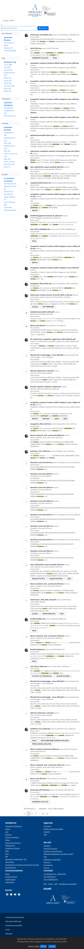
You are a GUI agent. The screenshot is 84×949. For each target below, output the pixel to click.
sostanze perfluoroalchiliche (55, 740)
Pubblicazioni (10, 879)
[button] (9, 20)
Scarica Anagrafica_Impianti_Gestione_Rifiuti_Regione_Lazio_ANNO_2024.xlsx (55, 198)
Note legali (8, 933)
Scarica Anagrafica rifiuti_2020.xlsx (65, 284)
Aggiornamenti (11, 877)
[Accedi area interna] (47, 889)
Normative (9, 116)
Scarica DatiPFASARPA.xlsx (56, 619)
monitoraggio (48, 614)
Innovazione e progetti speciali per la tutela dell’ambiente (22, 866)
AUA (7, 854)
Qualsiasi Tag (10, 62)
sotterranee (48, 307)
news (8, 65)
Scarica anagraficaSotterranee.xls (63, 183)
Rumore (8, 835)
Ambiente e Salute (12, 848)
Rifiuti (7, 840)
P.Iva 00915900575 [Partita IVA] (51, 879)
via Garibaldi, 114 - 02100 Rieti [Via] (55, 874)
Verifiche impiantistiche (53, 851)
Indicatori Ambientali (13, 826)
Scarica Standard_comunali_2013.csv (66, 515)
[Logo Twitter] (11, 894)
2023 (69, 579)
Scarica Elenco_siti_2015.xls (55, 325)
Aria (6, 832)
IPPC (7, 851)
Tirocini (46, 868)
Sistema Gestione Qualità (53, 829)
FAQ (45, 857)
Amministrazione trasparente (14, 917)
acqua (8, 70)
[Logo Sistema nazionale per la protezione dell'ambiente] (49, 10)
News (7, 874)
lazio (56, 419)
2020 (7, 91)
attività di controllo (42, 676)
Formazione (48, 865)
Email (50, 884)
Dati (7, 151)
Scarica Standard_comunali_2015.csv (66, 540)
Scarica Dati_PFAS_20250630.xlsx (63, 229)
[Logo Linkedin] (19, 894)
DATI (7, 143)
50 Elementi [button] (31, 809)
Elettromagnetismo (12, 843)
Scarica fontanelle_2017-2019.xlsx (62, 790)
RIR (6, 857)
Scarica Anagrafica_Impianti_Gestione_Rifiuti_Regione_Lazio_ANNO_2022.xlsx (55, 407)
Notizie (8, 108)
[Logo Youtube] (15, 894)
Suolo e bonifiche (12, 837)
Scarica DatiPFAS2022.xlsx (55, 649)
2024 (7, 78)
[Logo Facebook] (7, 894)
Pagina (8, 48)
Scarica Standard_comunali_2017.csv (66, 462)
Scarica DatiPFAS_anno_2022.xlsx (63, 729)
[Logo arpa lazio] (35, 10)
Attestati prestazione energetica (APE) (58, 854)
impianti (46, 419)
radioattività (38, 579)
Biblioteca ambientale (52, 859)
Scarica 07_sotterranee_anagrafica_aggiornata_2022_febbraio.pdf (54, 341)
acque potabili (56, 579)
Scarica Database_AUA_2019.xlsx (62, 451)
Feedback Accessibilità (68, 884)
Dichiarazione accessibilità (13, 925)
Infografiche (9, 882)
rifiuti (35, 210)
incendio (9, 86)
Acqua (7, 829)
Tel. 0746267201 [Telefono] (49, 877)
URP (45, 835)
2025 (7, 83)
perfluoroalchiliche (41, 744)
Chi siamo (47, 826)
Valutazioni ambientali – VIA (16, 859)
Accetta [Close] (52, 946)
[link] (1, 24)
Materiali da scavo (50, 849)
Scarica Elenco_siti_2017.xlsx (56, 779)
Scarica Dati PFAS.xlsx (50, 48)
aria (7, 67)
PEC (45, 884)
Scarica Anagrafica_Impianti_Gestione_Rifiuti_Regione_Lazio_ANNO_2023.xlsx (55, 251)
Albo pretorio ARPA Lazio (13, 921)
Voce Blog (10, 51)
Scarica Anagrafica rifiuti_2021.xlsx (64, 424)
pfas (55, 58)
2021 (7, 89)
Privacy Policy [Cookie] (34, 946)
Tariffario (47, 846)
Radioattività (10, 845)
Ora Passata (10, 184)
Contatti (47, 832)
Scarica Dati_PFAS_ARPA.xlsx (58, 666)
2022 (65, 419)
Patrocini (47, 862)
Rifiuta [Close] (44, 946)
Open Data (9, 862)
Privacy (7, 929)
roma (8, 81)
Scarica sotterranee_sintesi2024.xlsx (66, 35)
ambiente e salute (40, 58)
